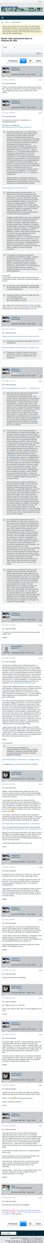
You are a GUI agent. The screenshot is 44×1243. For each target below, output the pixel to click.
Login (40, 1)
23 (23, 60)
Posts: (29, 74)
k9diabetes (15, 68)
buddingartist (16, 772)
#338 (40, 867)
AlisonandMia (16, 646)
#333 (40, 329)
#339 (40, 920)
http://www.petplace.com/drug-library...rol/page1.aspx (20, 759)
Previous (13, 60)
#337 (40, 784)
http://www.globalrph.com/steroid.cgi (22, 683)
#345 (40, 1198)
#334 (40, 381)
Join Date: (14, 74)
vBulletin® (32, 1239)
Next (38, 60)
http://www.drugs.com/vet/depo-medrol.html (17, 127)
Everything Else (15, 22)
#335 (40, 625)
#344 (40, 1126)
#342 (40, 1035)
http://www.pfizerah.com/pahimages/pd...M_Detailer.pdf (21, 824)
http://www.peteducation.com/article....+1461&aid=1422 (21, 388)
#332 (40, 113)
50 (30, 60)
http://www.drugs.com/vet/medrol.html (15, 188)
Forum (7, 22)
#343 (40, 1085)
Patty (13, 1186)
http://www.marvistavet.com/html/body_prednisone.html (21, 336)
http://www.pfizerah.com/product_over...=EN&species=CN (21, 829)
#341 (40, 998)
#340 (40, 970)
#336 (40, 658)
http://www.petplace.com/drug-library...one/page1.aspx (20, 347)
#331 (40, 80)
